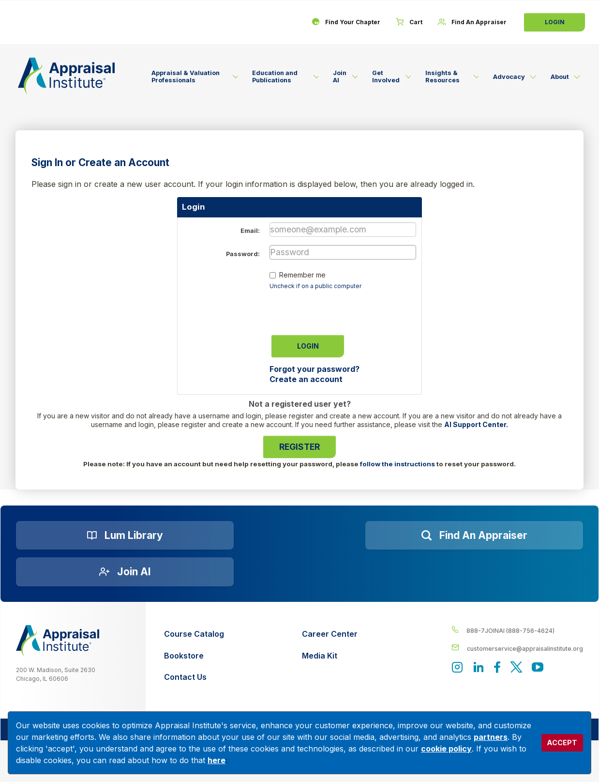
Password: (243, 254)
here (216, 760)
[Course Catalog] (194, 634)
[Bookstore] (194, 656)
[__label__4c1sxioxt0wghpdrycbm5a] (517, 630)
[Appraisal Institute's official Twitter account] (516, 668)
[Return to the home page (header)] (66, 76)
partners (491, 737)
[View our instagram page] (457, 668)
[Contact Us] (194, 677)
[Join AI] (125, 571)
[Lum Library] (125, 535)
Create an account (306, 379)
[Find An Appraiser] (472, 22)
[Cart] (409, 22)
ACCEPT (562, 742)
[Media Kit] (330, 656)
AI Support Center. (476, 424)
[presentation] (343, 309)
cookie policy (446, 748)
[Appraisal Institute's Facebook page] (497, 668)
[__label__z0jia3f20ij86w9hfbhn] (57, 640)
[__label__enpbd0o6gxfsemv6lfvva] (517, 648)
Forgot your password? (314, 369)
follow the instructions (397, 464)
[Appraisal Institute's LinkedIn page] (478, 668)
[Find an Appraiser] (474, 535)
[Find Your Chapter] (346, 22)
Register (299, 447)
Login (555, 22)
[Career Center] (330, 634)
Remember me (302, 275)
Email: (250, 230)
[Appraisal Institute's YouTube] (537, 668)
